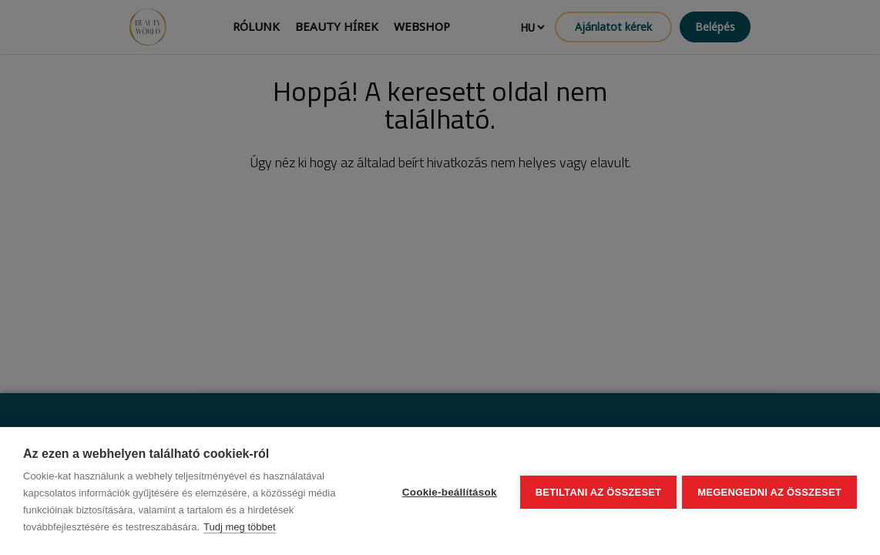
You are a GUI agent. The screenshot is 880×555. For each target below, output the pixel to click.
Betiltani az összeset (596, 491)
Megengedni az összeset (769, 491)
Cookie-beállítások (447, 491)
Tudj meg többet (239, 527)
